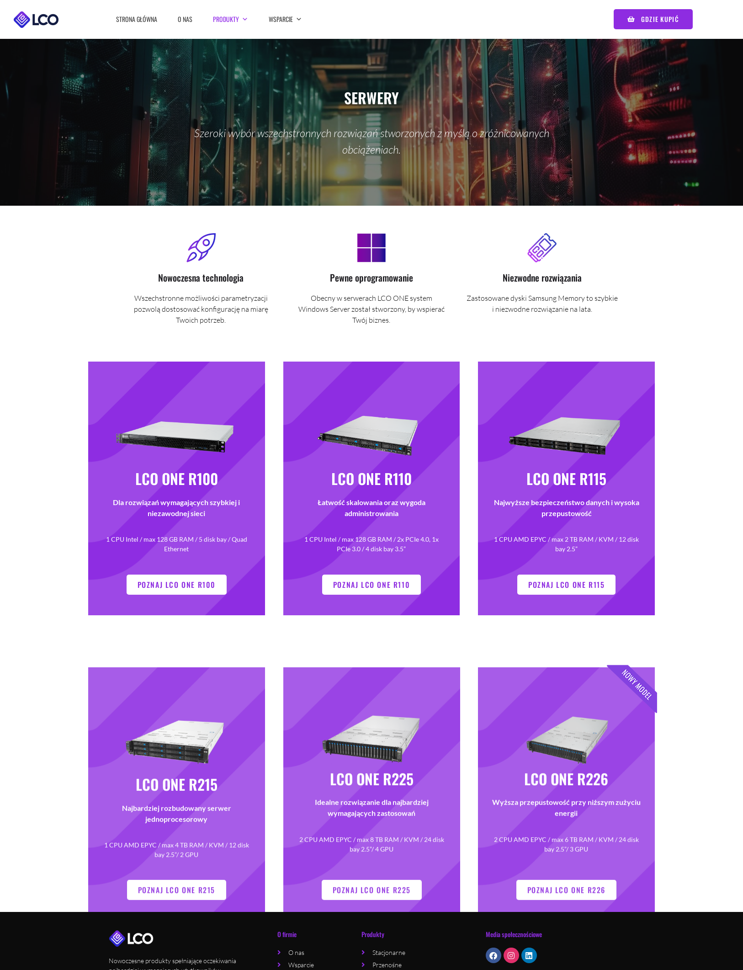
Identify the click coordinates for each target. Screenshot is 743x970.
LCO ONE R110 (371, 493)
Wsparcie (285, 19)
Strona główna (136, 19)
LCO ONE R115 (566, 493)
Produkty (230, 19)
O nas (185, 19)
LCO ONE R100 (176, 493)
